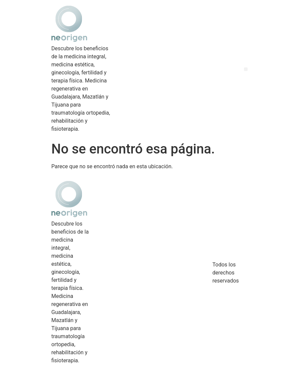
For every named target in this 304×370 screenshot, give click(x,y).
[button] (246, 69)
